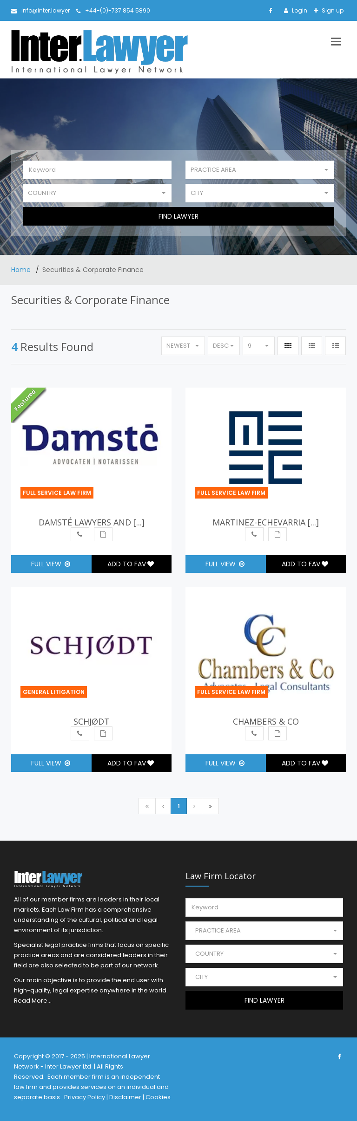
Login (299, 10)
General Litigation (54, 692)
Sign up (332, 10)
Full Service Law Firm (57, 493)
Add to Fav (130, 564)
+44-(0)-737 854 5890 (113, 10)
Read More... (33, 1000)
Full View (50, 564)
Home (22, 269)
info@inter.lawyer (40, 10)
